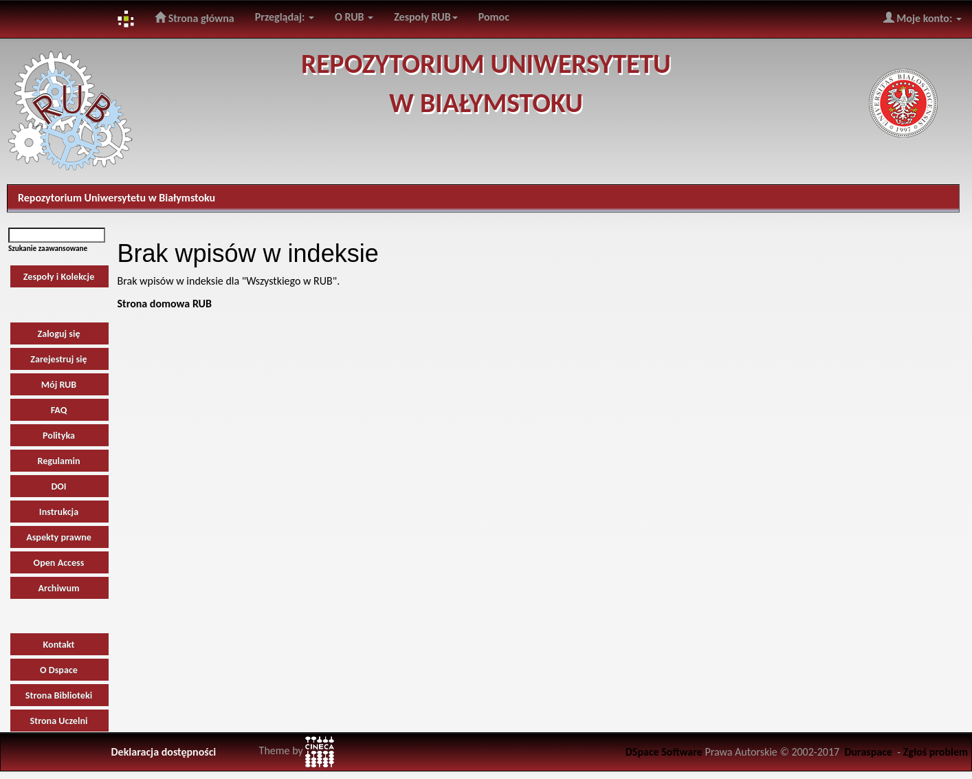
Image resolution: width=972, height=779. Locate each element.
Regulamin (58, 461)
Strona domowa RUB (165, 303)
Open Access (59, 563)
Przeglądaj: (284, 16)
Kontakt (59, 644)
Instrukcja (58, 512)
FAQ (59, 410)
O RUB (354, 16)
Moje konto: (922, 18)
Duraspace (868, 751)
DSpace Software (664, 751)
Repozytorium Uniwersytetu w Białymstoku (116, 197)
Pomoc (493, 16)
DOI (58, 486)
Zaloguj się (58, 334)
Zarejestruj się (58, 359)
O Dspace (59, 670)
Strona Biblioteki (58, 695)
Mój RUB (59, 385)
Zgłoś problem (935, 751)
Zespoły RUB (426, 16)
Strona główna (194, 18)
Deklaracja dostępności (164, 751)
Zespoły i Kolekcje (59, 277)
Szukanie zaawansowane (47, 248)
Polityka (59, 435)
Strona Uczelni (59, 721)
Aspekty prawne (58, 537)
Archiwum (59, 588)
